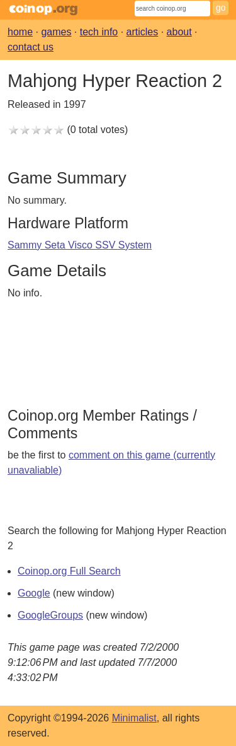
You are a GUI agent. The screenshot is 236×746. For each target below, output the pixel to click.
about (179, 31)
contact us (30, 47)
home (20, 31)
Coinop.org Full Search (69, 571)
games (56, 31)
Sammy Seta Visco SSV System (80, 245)
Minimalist (134, 718)
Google (34, 593)
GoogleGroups (50, 615)
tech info (99, 31)
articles (142, 31)
